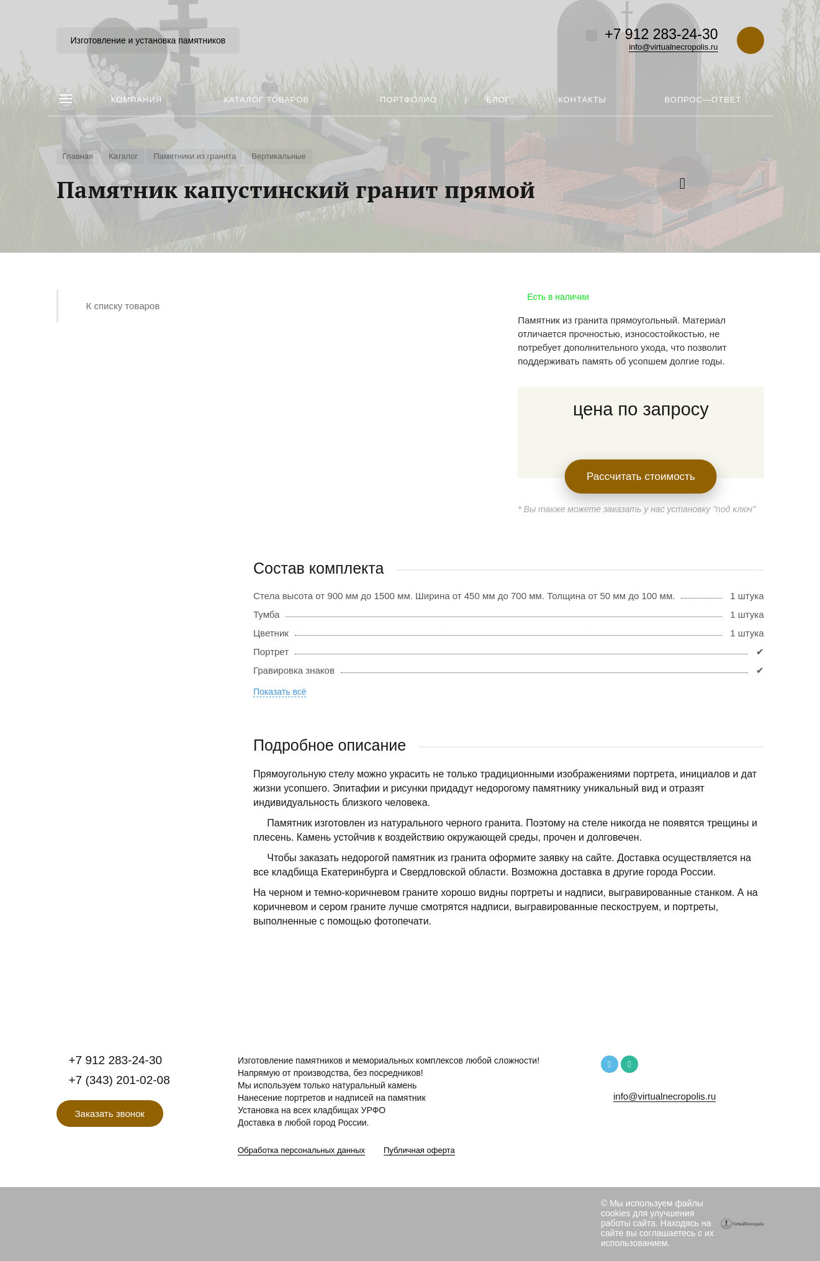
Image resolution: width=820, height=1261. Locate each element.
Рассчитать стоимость (641, 476)
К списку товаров (123, 306)
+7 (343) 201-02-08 (119, 1080)
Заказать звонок (110, 1113)
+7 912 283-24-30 (661, 34)
